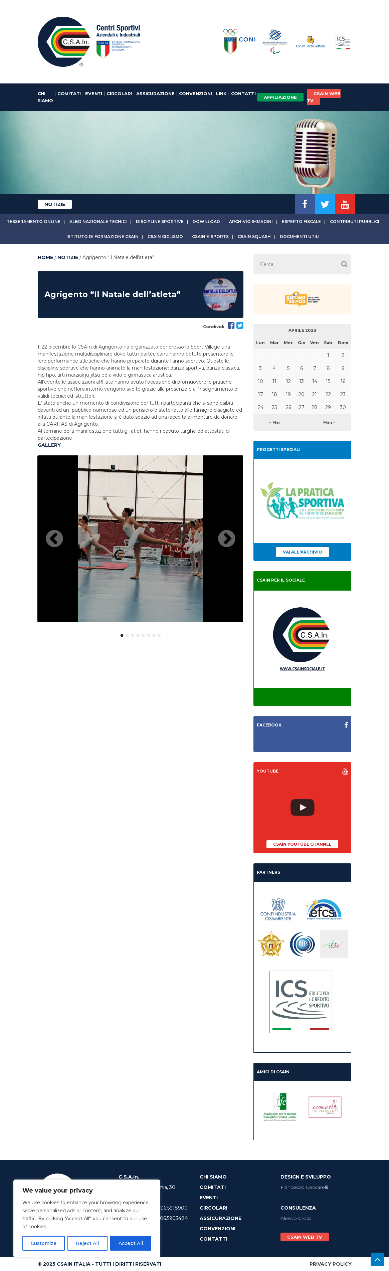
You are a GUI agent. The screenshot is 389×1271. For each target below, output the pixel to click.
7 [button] (154, 634)
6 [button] (148, 634)
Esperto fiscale (301, 221)
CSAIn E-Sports (210, 236)
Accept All (131, 1243)
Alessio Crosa (296, 1218)
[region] (86, 1219)
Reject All (87, 1243)
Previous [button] (54, 539)
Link (221, 93)
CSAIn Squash (254, 236)
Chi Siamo (45, 97)
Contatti (243, 93)
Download (206, 221)
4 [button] (138, 634)
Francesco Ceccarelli (304, 1187)
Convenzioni (195, 93)
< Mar (274, 422)
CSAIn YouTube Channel (302, 844)
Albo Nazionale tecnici (98, 221)
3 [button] (132, 634)
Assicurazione (155, 93)
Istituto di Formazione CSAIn (102, 236)
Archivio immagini (251, 221)
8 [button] (159, 634)
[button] (344, 264)
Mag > (329, 422)
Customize (43, 1243)
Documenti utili (300, 236)
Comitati (69, 93)
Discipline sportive (160, 221)
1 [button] (122, 634)
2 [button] (127, 634)
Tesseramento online (33, 221)
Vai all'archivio (302, 552)
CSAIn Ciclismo (165, 236)
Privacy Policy (331, 1264)
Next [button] (227, 539)
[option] (140, 538)
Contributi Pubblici (354, 221)
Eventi (93, 93)
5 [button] (143, 634)
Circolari (119, 93)
